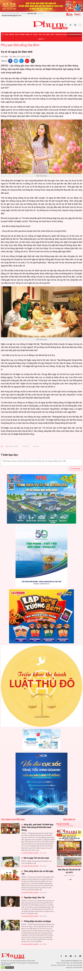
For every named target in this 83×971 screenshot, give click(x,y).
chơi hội (25, 446)
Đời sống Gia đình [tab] (65, 826)
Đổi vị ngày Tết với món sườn (36, 858)
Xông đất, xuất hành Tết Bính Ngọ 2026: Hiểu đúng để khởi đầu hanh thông (37, 827)
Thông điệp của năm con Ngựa (37, 921)
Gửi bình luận (75, 469)
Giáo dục (35, 34)
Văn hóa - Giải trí (50, 34)
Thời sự (6, 34)
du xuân (36, 446)
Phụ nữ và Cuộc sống (61, 34)
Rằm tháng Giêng (11, 446)
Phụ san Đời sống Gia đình (74, 34)
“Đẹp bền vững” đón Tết (34, 897)
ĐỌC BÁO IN (69, 819)
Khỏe (40, 34)
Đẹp (44, 34)
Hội (31, 34)
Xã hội (16, 34)
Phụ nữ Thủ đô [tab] (62, 824)
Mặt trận (11, 34)
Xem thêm (69, 883)
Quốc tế (40, 39)
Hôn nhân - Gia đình (24, 34)
